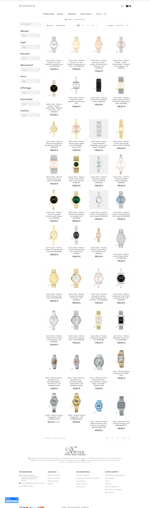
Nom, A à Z (122, 31)
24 (124, 444)
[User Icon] (122, 9)
